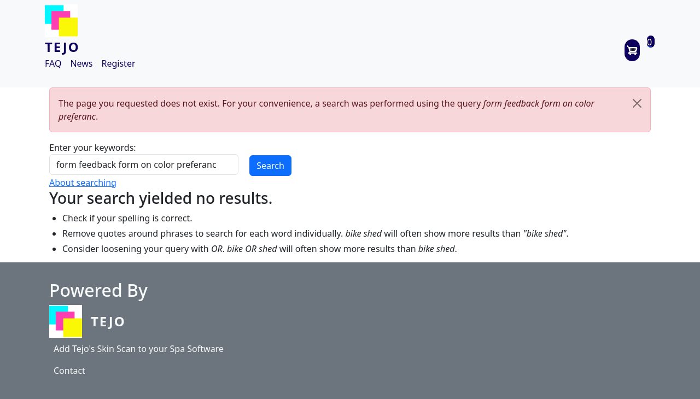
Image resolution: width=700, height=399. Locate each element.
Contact (69, 371)
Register (119, 63)
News (81, 63)
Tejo (108, 321)
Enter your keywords (91, 148)
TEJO (62, 47)
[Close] (637, 103)
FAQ (53, 63)
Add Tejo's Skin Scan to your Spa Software (139, 349)
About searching (82, 183)
